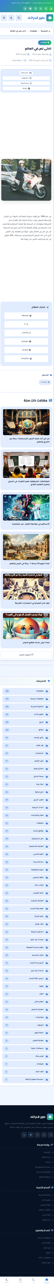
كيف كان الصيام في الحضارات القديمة (32, 603)
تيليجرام (26, 341)
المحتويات (26, 78)
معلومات (44, 42)
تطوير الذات (47, 1200)
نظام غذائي (47, 1243)
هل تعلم (48, 1248)
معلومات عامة (46, 1258)
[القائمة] (4, 18)
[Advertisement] (27, 122)
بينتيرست (26, 359)
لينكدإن (26, 350)
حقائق (49, 1253)
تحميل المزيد (26, 655)
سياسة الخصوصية (44, 1167)
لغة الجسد (47, 1215)
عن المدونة (47, 1157)
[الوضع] (11, 18)
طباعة (26, 88)
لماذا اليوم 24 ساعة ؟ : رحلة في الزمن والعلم (30, 564)
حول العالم (47, 1263)
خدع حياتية (47, 1220)
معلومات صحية (45, 1238)
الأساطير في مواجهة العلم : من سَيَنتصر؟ (31, 524)
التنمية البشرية (46, 1195)
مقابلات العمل (46, 1210)
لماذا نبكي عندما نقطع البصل (36, 643)
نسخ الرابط (26, 83)
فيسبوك (26, 316)
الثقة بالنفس (46, 1205)
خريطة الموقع (46, 1177)
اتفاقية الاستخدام (45, 1172)
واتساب (26, 333)
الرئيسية (48, 1152)
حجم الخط (26, 73)
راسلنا (49, 1162)
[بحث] (19, 18)
